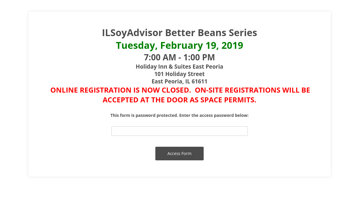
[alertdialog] (180, 65)
